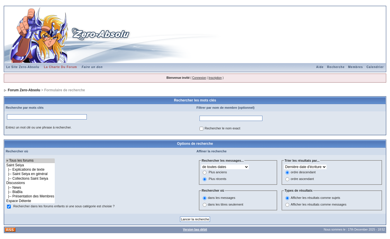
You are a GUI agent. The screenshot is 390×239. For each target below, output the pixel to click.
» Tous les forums (30, 160)
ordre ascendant (302, 179)
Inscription (215, 77)
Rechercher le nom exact (222, 128)
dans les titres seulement (225, 204)
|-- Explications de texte (30, 169)
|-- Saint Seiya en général (30, 174)
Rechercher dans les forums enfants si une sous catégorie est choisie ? (63, 206)
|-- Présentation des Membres (30, 196)
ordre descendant (303, 172)
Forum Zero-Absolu (24, 90)
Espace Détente (30, 201)
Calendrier (375, 67)
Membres (355, 67)
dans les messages (221, 197)
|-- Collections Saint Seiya (30, 178)
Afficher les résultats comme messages (318, 204)
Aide (320, 67)
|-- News (30, 188)
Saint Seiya (30, 165)
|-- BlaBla (30, 192)
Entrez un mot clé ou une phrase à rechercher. (38, 127)
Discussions (30, 183)
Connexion (199, 77)
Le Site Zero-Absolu (22, 67)
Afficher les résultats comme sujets (315, 197)
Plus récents (218, 179)
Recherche (336, 67)
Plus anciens (218, 172)
